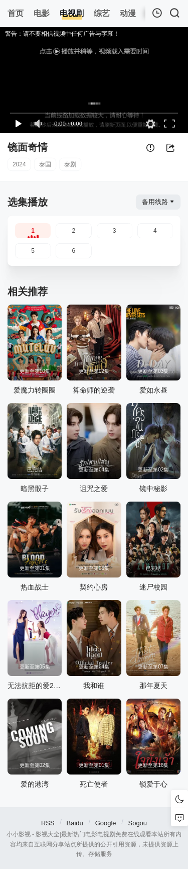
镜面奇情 (28, 147)
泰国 (45, 164)
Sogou (137, 823)
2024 (19, 164)
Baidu (75, 823)
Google (105, 823)
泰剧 (70, 164)
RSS (48, 823)
